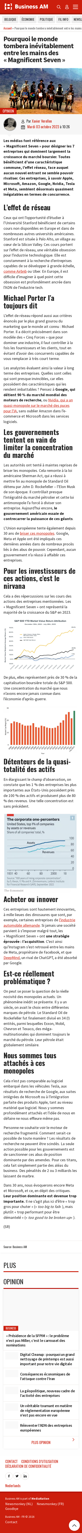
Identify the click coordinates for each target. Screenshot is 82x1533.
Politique (46, 19)
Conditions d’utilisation (39, 1461)
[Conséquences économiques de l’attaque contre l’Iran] (11, 1373)
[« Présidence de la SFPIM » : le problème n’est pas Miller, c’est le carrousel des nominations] (41, 1310)
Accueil (7, 28)
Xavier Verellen (42, 121)
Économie (28, 19)
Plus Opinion (53, 1441)
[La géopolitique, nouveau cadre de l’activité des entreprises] (11, 1390)
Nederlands (13, 1485)
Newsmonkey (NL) (19, 1504)
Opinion (8, 111)
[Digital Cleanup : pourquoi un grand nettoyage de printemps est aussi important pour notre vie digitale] (11, 1356)
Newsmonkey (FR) (50, 1504)
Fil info (63, 19)
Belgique (10, 19)
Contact (11, 1461)
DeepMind (11, 957)
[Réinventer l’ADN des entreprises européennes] (11, 1425)
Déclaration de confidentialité (28, 1466)
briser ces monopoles (37, 533)
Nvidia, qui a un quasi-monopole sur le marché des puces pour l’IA (38, 405)
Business (11, 1328)
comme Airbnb (15, 271)
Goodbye (11, 1508)
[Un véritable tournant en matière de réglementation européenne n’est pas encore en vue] (11, 1407)
